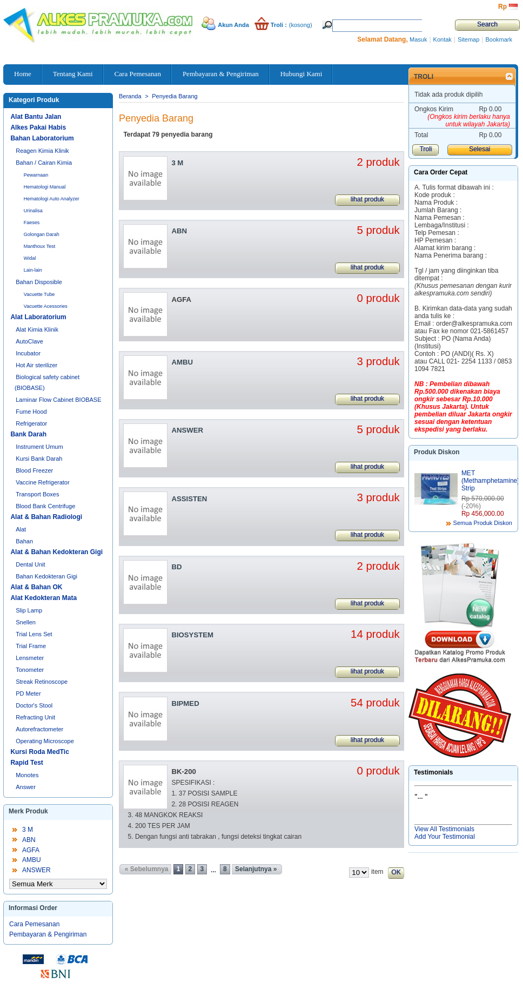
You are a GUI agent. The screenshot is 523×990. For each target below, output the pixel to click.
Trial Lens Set (34, 634)
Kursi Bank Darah (39, 458)
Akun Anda (233, 25)
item (377, 871)
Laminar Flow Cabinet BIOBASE (58, 399)
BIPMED (185, 703)
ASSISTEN (189, 499)
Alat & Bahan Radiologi (46, 517)
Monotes (27, 775)
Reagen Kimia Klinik (42, 150)
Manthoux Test (39, 246)
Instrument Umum (39, 446)
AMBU (31, 860)
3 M (27, 829)
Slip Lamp (29, 610)
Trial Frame (31, 646)
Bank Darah (28, 434)
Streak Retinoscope (42, 681)
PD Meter (28, 693)
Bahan (24, 541)
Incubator (28, 353)
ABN (29, 840)
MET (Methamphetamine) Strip (490, 480)
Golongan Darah (41, 234)
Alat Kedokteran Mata (43, 598)
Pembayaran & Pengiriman (47, 934)
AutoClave (29, 341)
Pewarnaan (36, 175)
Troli (423, 76)
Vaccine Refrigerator (42, 482)
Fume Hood (31, 411)
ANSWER (36, 870)
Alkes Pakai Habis (38, 127)
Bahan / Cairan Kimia (44, 162)
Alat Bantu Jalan (35, 116)
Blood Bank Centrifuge (45, 506)
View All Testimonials (444, 829)
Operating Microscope (45, 741)
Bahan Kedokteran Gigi (46, 576)
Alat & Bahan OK (36, 587)
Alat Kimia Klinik (37, 329)
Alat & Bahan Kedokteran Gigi (56, 552)
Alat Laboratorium (38, 317)
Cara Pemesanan (34, 924)
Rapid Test (26, 762)
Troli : (279, 25)
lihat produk (367, 199)
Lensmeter (30, 658)
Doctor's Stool (34, 705)
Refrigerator (31, 423)
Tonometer (30, 669)
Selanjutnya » (256, 869)
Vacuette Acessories (46, 306)
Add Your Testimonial (444, 836)
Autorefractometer (39, 729)
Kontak (442, 39)
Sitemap (468, 39)
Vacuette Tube (39, 294)
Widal (30, 258)
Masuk (418, 39)
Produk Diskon (437, 452)
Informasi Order (33, 908)
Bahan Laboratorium (41, 138)
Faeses (32, 222)
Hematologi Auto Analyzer (51, 198)
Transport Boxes (37, 494)
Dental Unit (30, 564)
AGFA (30, 850)
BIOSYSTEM (192, 635)
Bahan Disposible (39, 282)
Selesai (479, 149)
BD (176, 567)
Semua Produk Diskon (482, 523)
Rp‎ (502, 6)
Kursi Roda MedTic (39, 752)
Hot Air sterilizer (36, 365)
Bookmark (498, 39)
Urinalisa (33, 210)
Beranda (130, 96)
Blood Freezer (34, 470)
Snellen (26, 622)
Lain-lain (33, 270)
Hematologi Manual (45, 187)
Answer (26, 787)
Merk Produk (28, 811)
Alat (21, 529)
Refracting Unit (35, 717)
